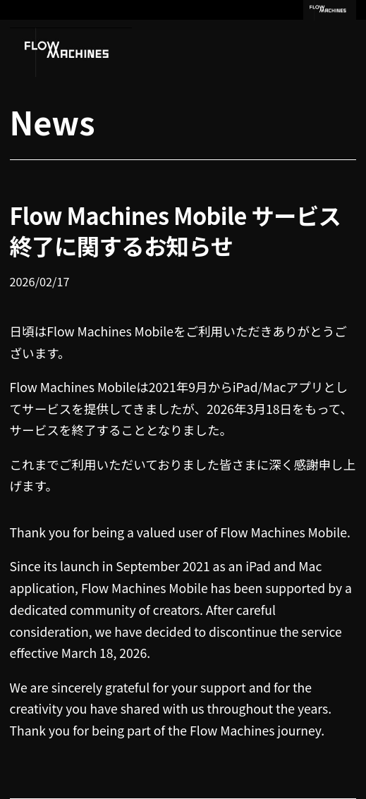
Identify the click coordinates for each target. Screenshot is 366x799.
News (52, 122)
